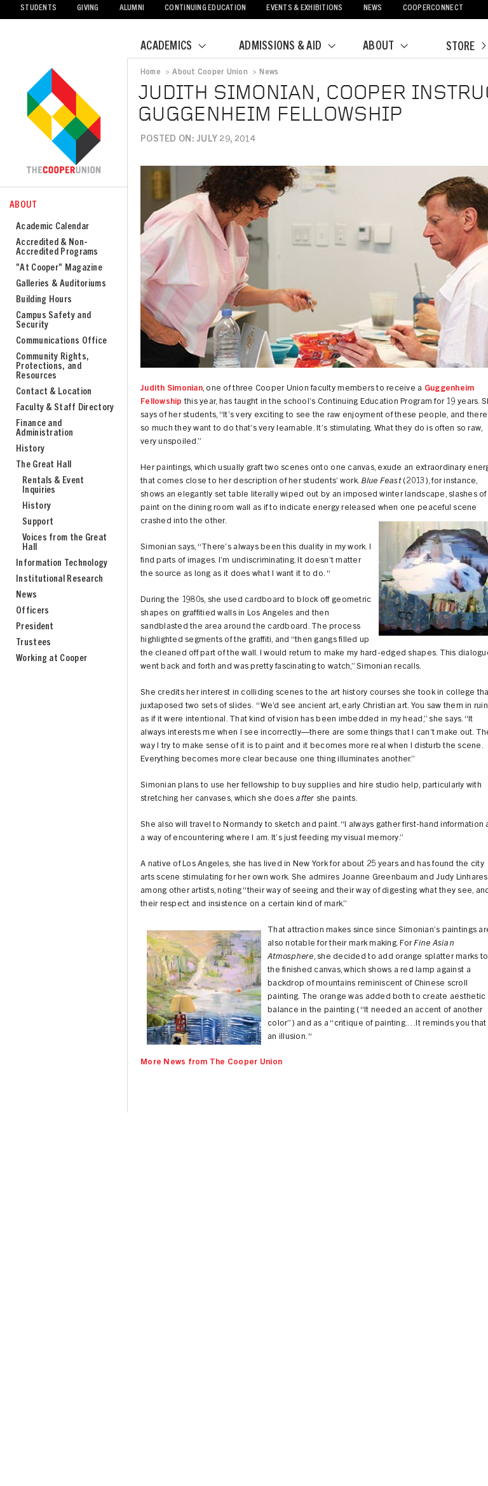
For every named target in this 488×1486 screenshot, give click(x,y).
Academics (181, 47)
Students (38, 8)
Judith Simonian (171, 389)
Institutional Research (60, 579)
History (30, 449)
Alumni (132, 8)
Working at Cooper (51, 659)
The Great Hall (43, 465)
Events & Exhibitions (304, 8)
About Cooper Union (209, 72)
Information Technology (62, 563)
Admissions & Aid (295, 47)
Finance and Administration (44, 428)
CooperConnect (433, 8)
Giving (88, 8)
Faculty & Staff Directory (65, 408)
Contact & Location (54, 392)
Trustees (33, 643)
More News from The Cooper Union (211, 1063)
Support (37, 522)
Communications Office (61, 341)
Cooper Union (63, 121)
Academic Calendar (52, 227)
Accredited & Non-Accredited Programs (57, 247)
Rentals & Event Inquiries (53, 485)
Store (465, 47)
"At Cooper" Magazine (59, 268)
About (393, 47)
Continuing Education (205, 8)
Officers (32, 611)
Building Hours (44, 300)
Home (150, 72)
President (35, 627)
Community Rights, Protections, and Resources (52, 366)
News (373, 8)
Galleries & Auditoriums (61, 284)
